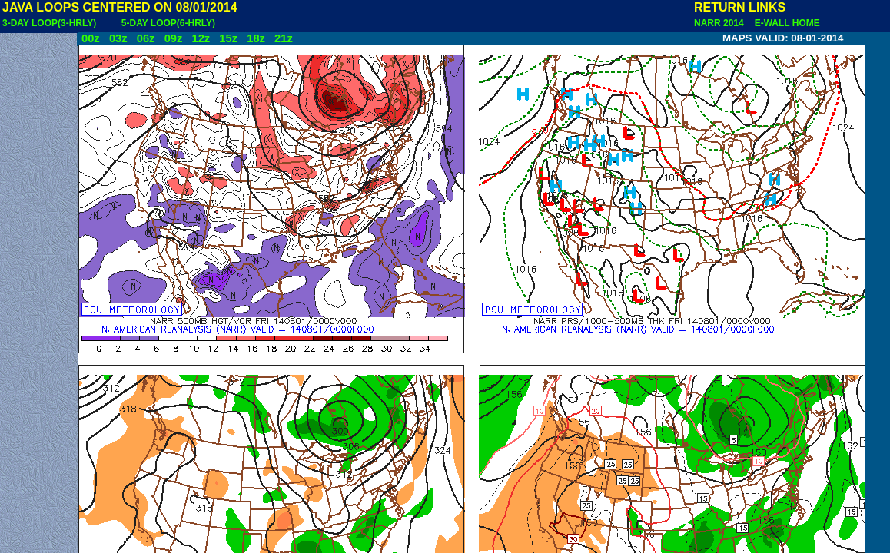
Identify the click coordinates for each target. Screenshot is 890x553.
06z (146, 38)
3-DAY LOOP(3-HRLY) (49, 23)
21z (283, 38)
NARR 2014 (720, 23)
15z (228, 38)
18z (256, 38)
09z (173, 38)
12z (200, 38)
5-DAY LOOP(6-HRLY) (168, 23)
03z (118, 38)
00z (90, 38)
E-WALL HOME (784, 23)
